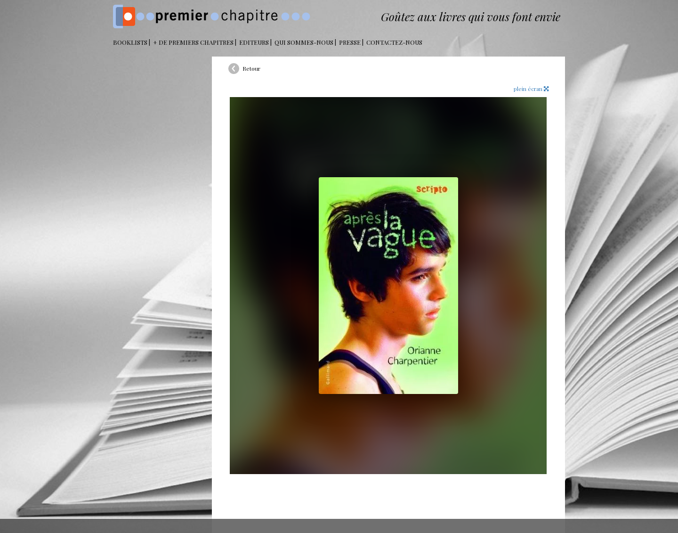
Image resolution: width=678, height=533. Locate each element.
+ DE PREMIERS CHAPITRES (193, 42)
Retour (251, 68)
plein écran (531, 88)
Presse (350, 42)
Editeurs (254, 42)
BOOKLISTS (130, 42)
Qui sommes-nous (303, 42)
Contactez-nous (394, 42)
